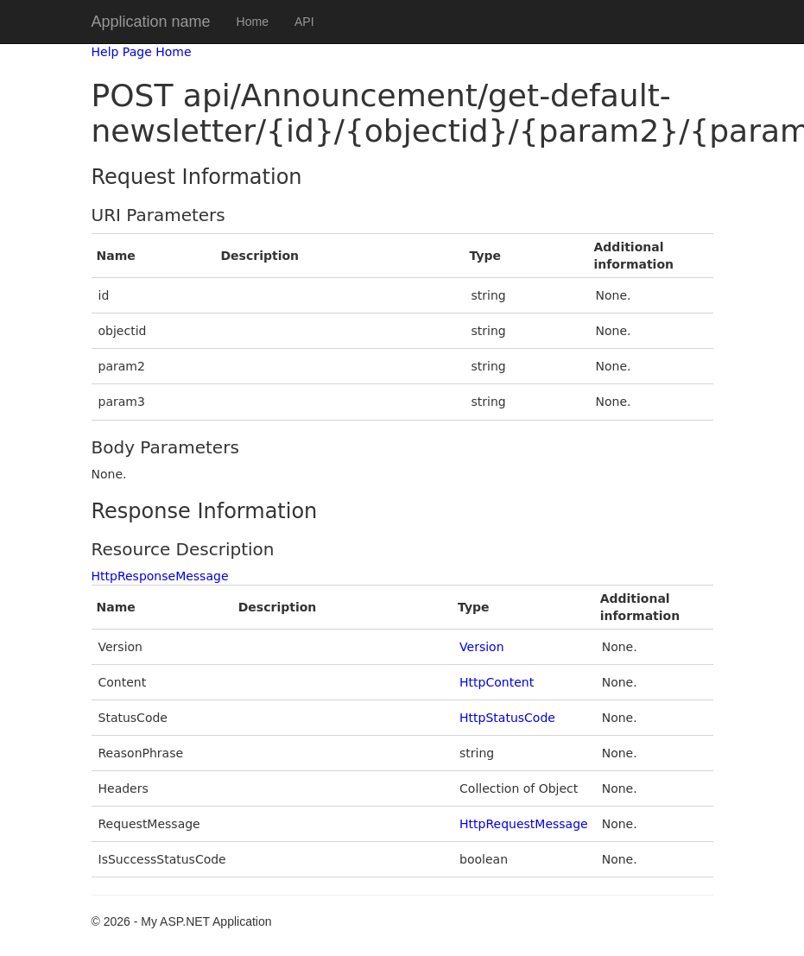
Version (481, 647)
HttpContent (496, 682)
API (304, 21)
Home (253, 21)
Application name (151, 21)
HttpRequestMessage (523, 824)
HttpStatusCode (507, 718)
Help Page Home (142, 52)
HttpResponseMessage (160, 576)
